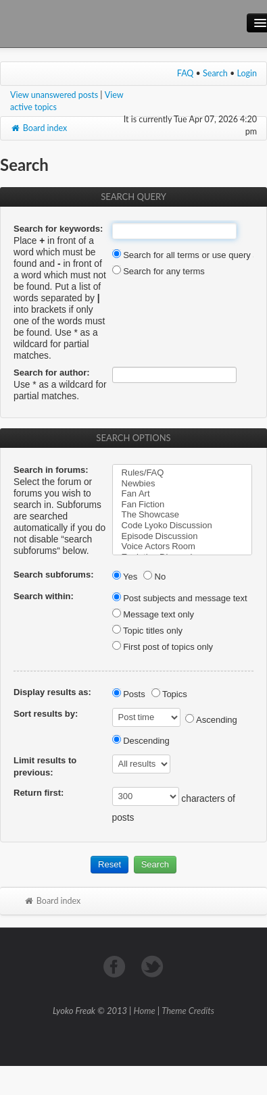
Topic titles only (147, 631)
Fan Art (182, 493)
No (154, 576)
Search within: (44, 596)
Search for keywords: (58, 229)
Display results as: (52, 692)
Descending (141, 741)
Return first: (39, 793)
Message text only (153, 614)
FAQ (185, 73)
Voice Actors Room (182, 546)
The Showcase (182, 514)
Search (215, 73)
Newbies (182, 483)
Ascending (211, 720)
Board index (38, 128)
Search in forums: (51, 470)
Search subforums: (53, 574)
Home (144, 1010)
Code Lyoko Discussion (182, 525)
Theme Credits (188, 1010)
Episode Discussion (182, 536)
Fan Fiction (182, 504)
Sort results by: (46, 714)
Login (247, 73)
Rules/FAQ (182, 472)
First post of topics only (163, 647)
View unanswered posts (54, 95)
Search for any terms (158, 271)
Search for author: (52, 372)
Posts (128, 694)
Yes (125, 576)
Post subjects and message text (179, 598)
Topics (169, 694)
